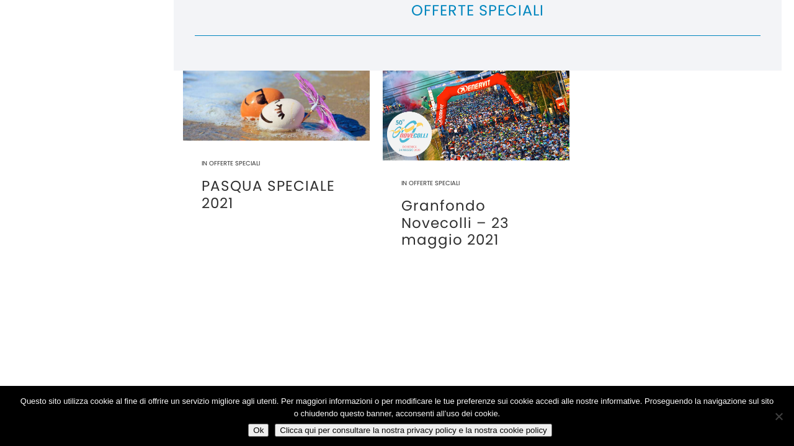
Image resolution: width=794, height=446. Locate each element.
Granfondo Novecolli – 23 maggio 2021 (455, 223)
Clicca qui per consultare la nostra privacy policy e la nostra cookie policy (413, 430)
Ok (258, 430)
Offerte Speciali (234, 163)
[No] (778, 416)
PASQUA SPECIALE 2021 (268, 194)
